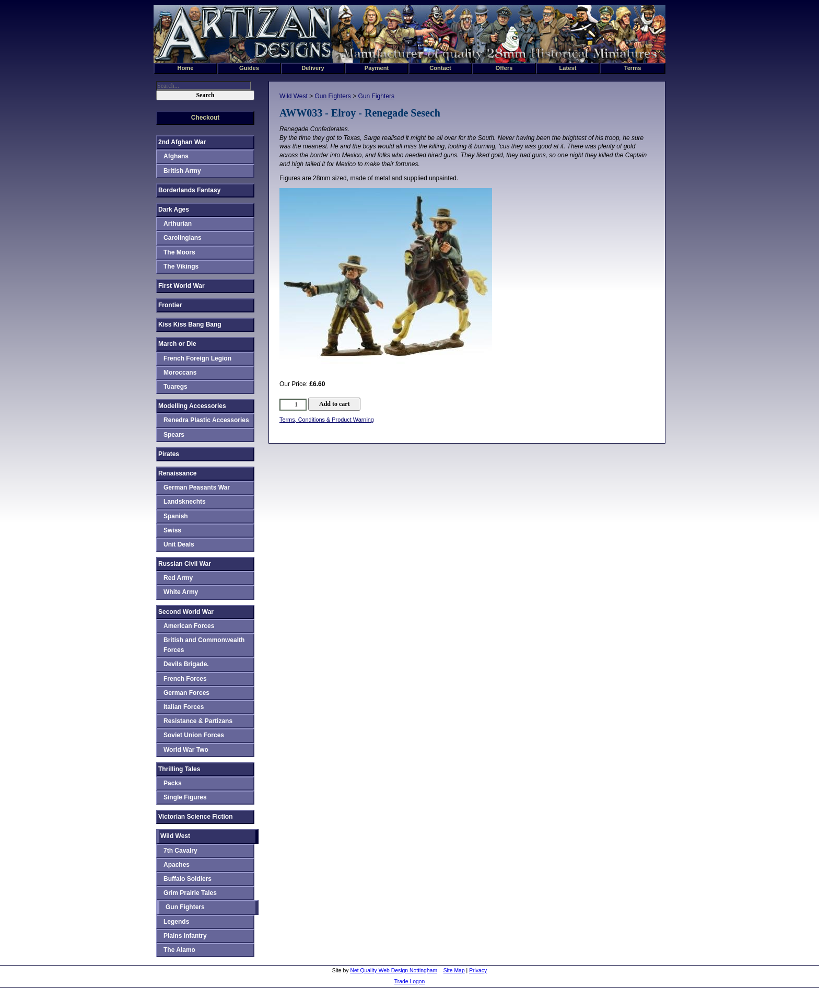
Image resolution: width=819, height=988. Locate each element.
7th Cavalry (180, 850)
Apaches (176, 864)
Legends (176, 921)
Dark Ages (173, 209)
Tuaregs (175, 386)
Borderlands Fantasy (189, 190)
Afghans (176, 156)
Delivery (312, 68)
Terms (632, 68)
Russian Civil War (184, 563)
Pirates (168, 454)
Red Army (178, 578)
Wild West (293, 96)
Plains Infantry (185, 935)
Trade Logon (409, 981)
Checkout (205, 117)
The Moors (179, 252)
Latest (568, 68)
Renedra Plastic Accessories (206, 420)
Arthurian (177, 223)
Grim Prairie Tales (190, 893)
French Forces (185, 678)
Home (185, 68)
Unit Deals (178, 544)
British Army (182, 171)
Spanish (175, 516)
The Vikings (180, 266)
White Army (180, 592)
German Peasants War (196, 487)
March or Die (177, 343)
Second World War (186, 611)
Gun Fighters (332, 96)
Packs (172, 783)
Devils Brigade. (186, 664)
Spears (173, 434)
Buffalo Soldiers (187, 878)
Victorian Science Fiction (195, 816)
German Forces (186, 692)
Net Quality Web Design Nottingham (393, 970)
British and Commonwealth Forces (203, 645)
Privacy (478, 970)
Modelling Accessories (192, 406)
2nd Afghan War (182, 142)
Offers (504, 68)
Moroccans (179, 372)
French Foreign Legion (197, 358)
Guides (249, 68)
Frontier (170, 305)
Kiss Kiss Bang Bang (189, 324)
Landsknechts (184, 501)
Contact (440, 68)
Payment (377, 68)
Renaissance (177, 473)
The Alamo (179, 950)
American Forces (188, 626)
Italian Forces (183, 707)
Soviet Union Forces (193, 735)
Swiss (172, 530)
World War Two (185, 749)
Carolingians (182, 237)
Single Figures (185, 797)
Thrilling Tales (179, 769)
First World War (181, 285)
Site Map (454, 970)
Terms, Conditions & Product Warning (326, 419)
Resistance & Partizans (197, 721)
